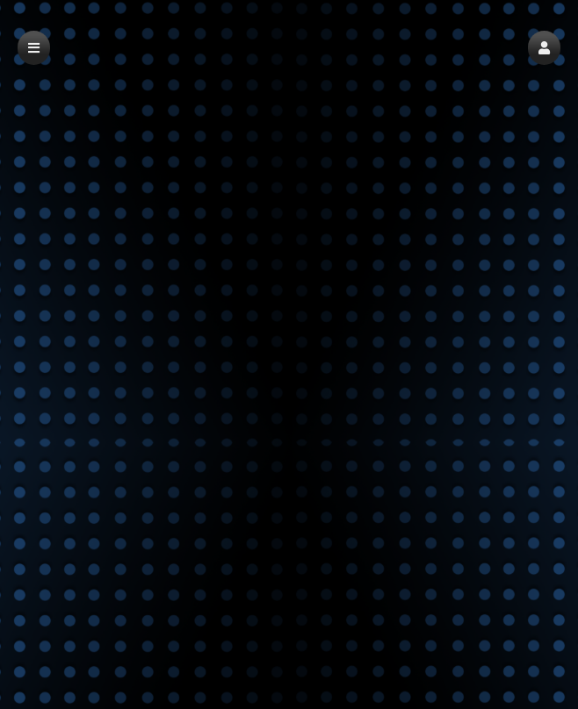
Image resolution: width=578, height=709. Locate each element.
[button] (544, 48)
